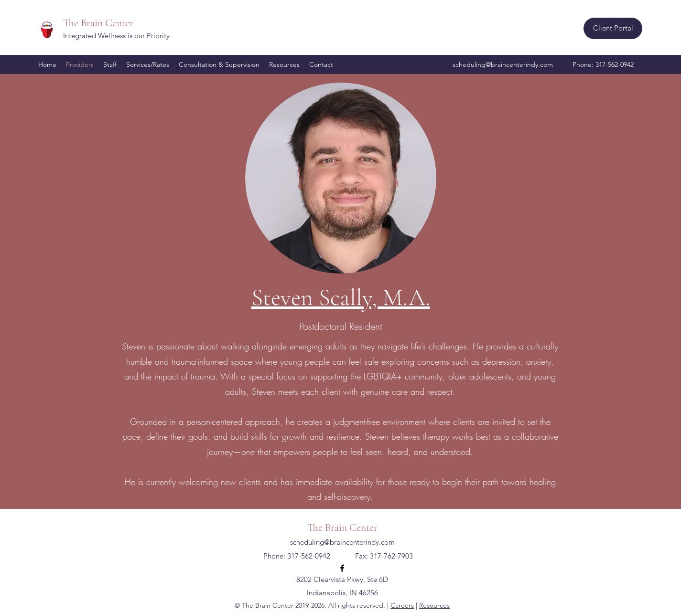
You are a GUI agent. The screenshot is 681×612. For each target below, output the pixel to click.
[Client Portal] (613, 28)
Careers (402, 605)
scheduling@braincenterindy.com (503, 64)
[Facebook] (342, 568)
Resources (434, 605)
